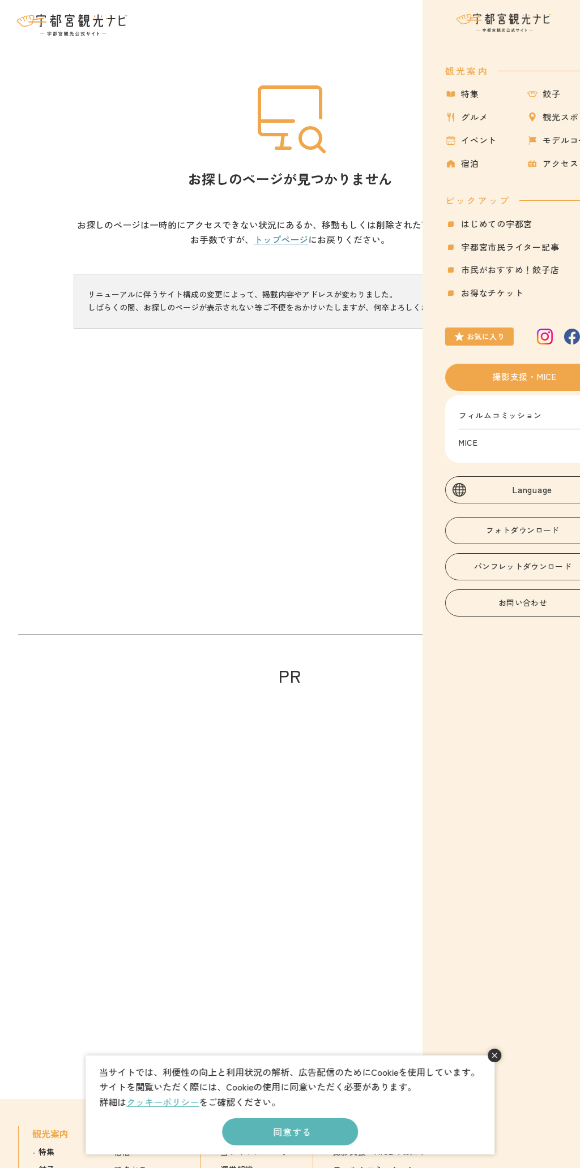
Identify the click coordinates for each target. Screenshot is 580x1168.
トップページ (281, 239)
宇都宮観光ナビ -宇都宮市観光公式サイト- (73, 25)
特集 (47, 1151)
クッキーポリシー (162, 1102)
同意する (292, 1132)
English (494, 1151)
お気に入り (507, 31)
